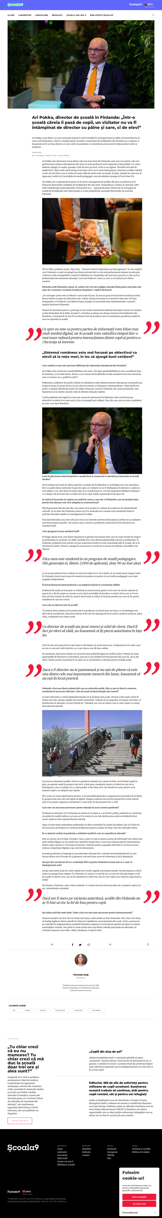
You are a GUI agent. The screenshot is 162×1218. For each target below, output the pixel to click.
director (78, 1010)
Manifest (86, 1149)
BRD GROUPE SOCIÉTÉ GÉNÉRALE (51, 1201)
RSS (109, 1158)
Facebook (111, 1149)
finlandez (96, 1010)
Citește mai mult (20, 1121)
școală (43, 1010)
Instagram (112, 1152)
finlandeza (60, 1010)
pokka (27, 1010)
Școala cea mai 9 (76, 15)
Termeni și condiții (141, 1149)
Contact (86, 1155)
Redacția (86, 1152)
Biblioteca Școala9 (101, 15)
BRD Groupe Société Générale (29, 1199)
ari (14, 1010)
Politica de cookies (141, 1152)
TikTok (110, 1155)
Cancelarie (41, 15)
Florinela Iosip (81, 975)
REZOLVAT (57, 15)
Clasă (11, 15)
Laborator (24, 15)
